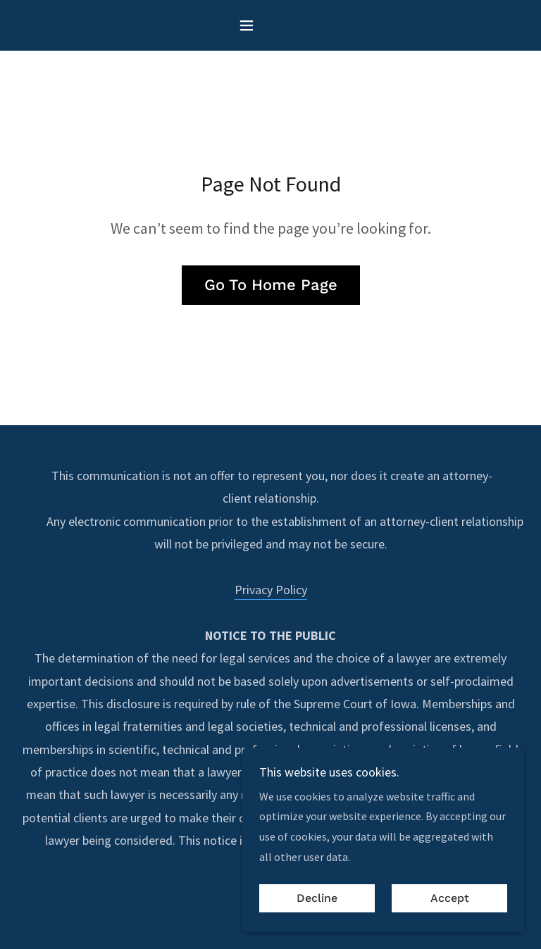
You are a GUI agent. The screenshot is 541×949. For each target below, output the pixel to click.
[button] (270, 25)
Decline (317, 898)
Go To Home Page (270, 285)
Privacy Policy (271, 590)
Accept (449, 898)
